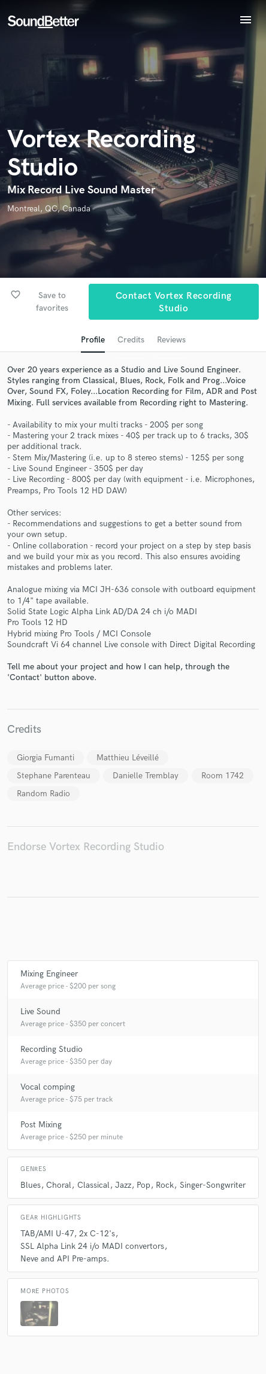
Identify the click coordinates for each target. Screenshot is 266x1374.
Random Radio (43, 793)
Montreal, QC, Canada (48, 209)
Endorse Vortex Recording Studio (85, 847)
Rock (165, 1185)
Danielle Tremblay (146, 776)
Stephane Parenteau (53, 776)
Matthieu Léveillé (127, 758)
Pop (143, 1185)
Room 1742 (222, 776)
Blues (30, 1185)
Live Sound (40, 1011)
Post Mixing (41, 1125)
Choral (58, 1185)
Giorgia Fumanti (45, 758)
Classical (93, 1185)
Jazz (123, 1185)
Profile (93, 340)
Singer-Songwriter (213, 1185)
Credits (130, 340)
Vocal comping (47, 1087)
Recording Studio (51, 1049)
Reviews (171, 340)
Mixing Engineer (49, 974)
